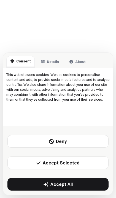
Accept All (58, 184)
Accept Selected (58, 163)
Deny (58, 141)
